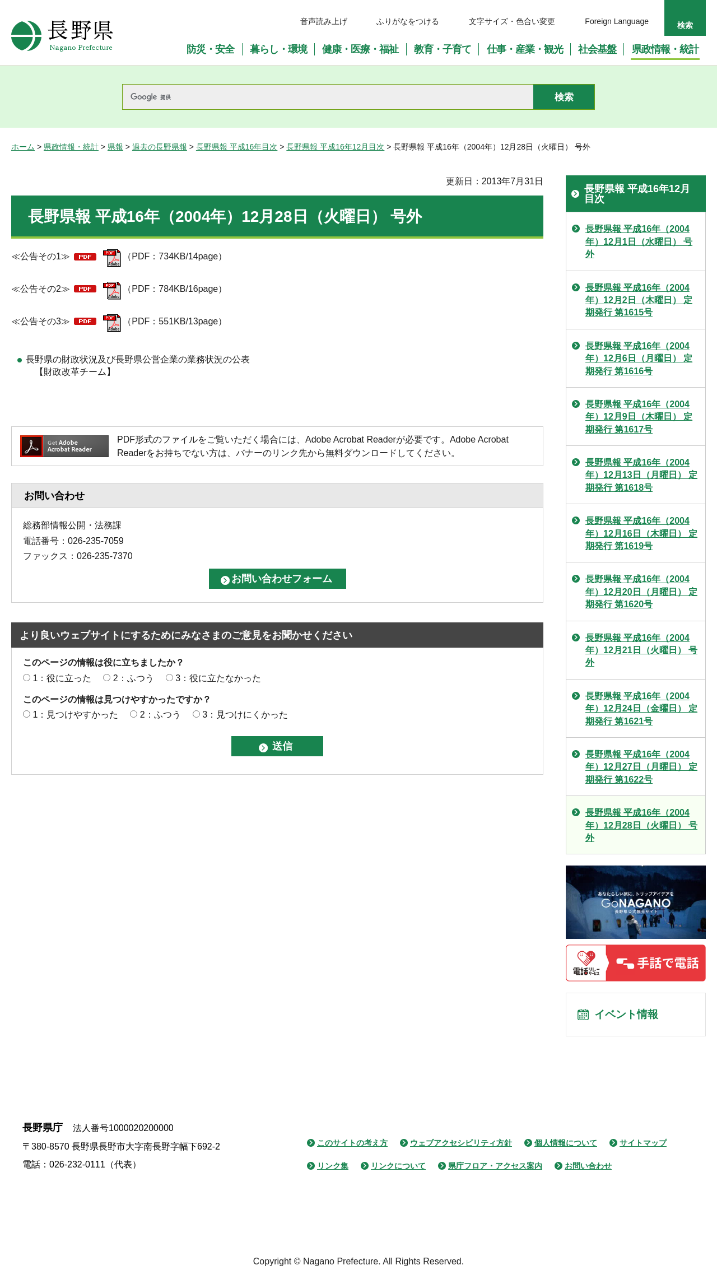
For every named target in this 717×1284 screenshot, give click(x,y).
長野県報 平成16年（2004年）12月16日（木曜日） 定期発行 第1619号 (641, 533)
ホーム (23, 146)
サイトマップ (643, 1146)
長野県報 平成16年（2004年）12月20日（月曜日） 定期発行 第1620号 (641, 591)
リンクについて (398, 1169)
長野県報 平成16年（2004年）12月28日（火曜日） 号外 (641, 825)
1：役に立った (61, 678)
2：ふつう (133, 678)
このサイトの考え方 (352, 1146)
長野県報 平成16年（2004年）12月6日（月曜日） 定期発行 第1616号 (638, 358)
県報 (115, 146)
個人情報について (565, 1146)
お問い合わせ (588, 1169)
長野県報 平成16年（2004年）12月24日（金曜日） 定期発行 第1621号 (641, 708)
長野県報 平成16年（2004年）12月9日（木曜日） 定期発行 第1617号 (638, 416)
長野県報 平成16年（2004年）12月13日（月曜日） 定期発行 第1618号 (641, 475)
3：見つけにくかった (245, 714)
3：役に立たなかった (218, 678)
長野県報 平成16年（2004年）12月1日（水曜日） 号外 (638, 241)
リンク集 (332, 1169)
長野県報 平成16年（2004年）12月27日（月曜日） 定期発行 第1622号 (641, 767)
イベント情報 (628, 1016)
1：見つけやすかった (75, 714)
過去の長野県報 (159, 146)
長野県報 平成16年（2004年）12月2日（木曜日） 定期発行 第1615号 (638, 300)
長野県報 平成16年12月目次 (335, 146)
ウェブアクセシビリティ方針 (461, 1146)
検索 (685, 25)
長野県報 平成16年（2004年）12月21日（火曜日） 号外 (641, 650)
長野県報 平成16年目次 (236, 146)
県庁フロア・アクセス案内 (495, 1169)
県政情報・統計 (71, 146)
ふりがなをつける (407, 21)
